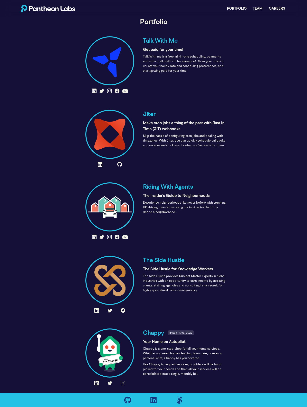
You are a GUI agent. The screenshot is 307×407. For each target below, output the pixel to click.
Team (258, 8)
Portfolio (237, 8)
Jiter (149, 114)
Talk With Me (160, 41)
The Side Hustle (163, 260)
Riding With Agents (168, 187)
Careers (277, 8)
